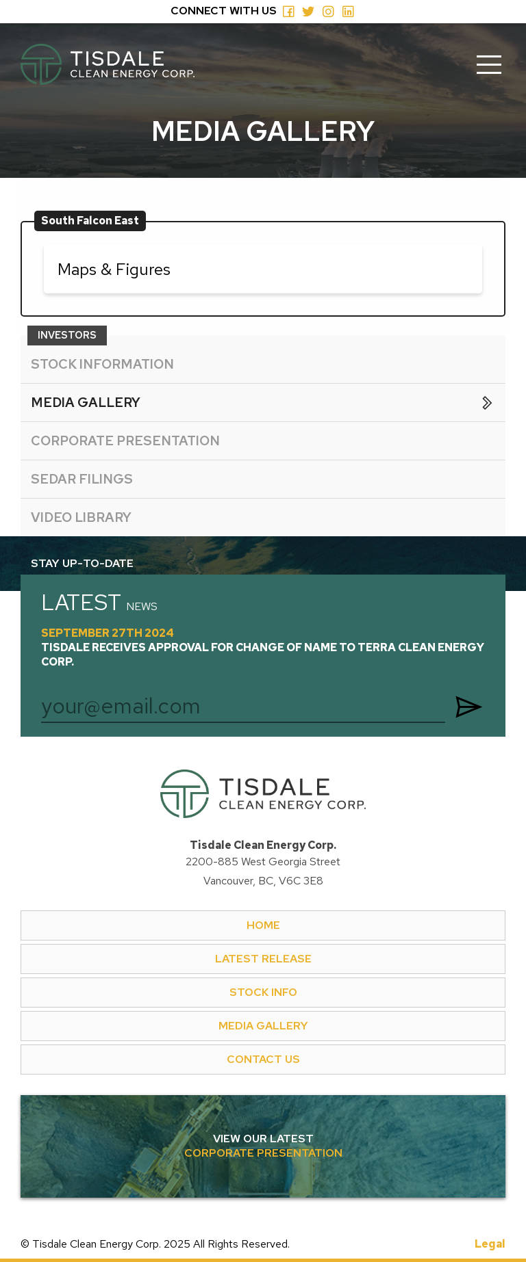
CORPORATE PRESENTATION (125, 440)
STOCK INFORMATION (102, 364)
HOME (263, 925)
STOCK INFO (263, 992)
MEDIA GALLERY (263, 1025)
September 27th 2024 (263, 648)
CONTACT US (263, 1059)
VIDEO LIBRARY (81, 517)
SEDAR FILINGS (82, 479)
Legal (490, 1244)
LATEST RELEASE (263, 958)
